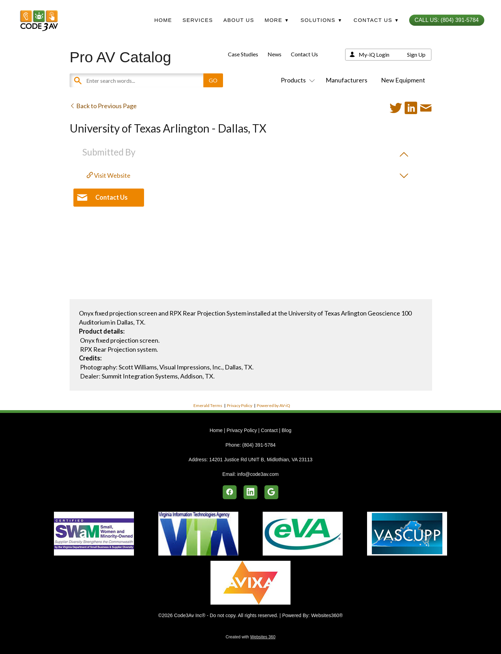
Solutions (321, 20)
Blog (286, 430)
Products (296, 80)
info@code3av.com (258, 474)
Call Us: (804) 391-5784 (447, 20)
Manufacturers (346, 80)
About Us (238, 20)
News (274, 54)
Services (197, 20)
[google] (271, 492)
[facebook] (230, 492)
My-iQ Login (374, 54)
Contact (269, 430)
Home (163, 20)
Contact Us (304, 54)
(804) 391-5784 (259, 445)
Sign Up (416, 54)
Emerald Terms (207, 405)
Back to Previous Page (103, 106)
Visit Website (108, 175)
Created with (250, 637)
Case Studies (243, 54)
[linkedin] (250, 492)
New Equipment (403, 80)
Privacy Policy (239, 405)
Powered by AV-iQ (273, 405)
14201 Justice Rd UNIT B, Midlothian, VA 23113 (260, 459)
